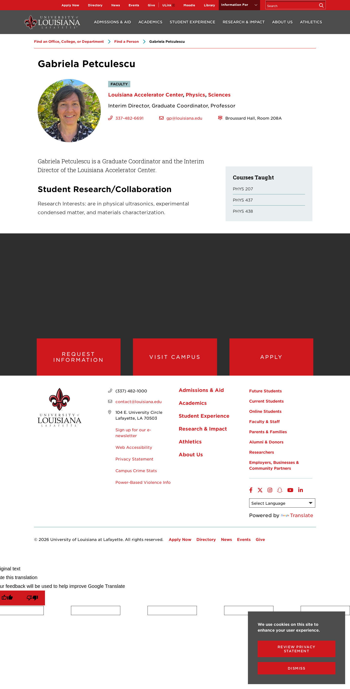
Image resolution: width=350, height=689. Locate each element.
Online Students (265, 416)
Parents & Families (268, 436)
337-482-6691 (129, 117)
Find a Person (126, 41)
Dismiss (297, 668)
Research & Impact (244, 21)
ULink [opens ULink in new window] (166, 5)
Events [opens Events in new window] (134, 5)
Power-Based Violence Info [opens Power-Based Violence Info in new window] (143, 487)
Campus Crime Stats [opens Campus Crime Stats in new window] (136, 475)
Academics (150, 21)
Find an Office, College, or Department (69, 41)
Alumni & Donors (266, 446)
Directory (95, 5)
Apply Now (70, 5)
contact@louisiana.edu (138, 406)
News (115, 5)
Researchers (261, 457)
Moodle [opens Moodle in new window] (189, 5)
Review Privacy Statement (297, 649)
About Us (282, 21)
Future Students (265, 395)
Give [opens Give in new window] (151, 5)
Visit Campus (175, 359)
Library (209, 5)
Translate (297, 520)
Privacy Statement (134, 463)
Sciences (219, 94)
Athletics (311, 21)
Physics (195, 94)
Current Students (266, 406)
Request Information (78, 359)
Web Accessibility (133, 452)
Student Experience (192, 21)
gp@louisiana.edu (184, 117)
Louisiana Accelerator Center (145, 94)
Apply (271, 359)
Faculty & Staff (264, 426)
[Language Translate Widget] (282, 508)
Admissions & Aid (112, 21)
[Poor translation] (32, 603)
